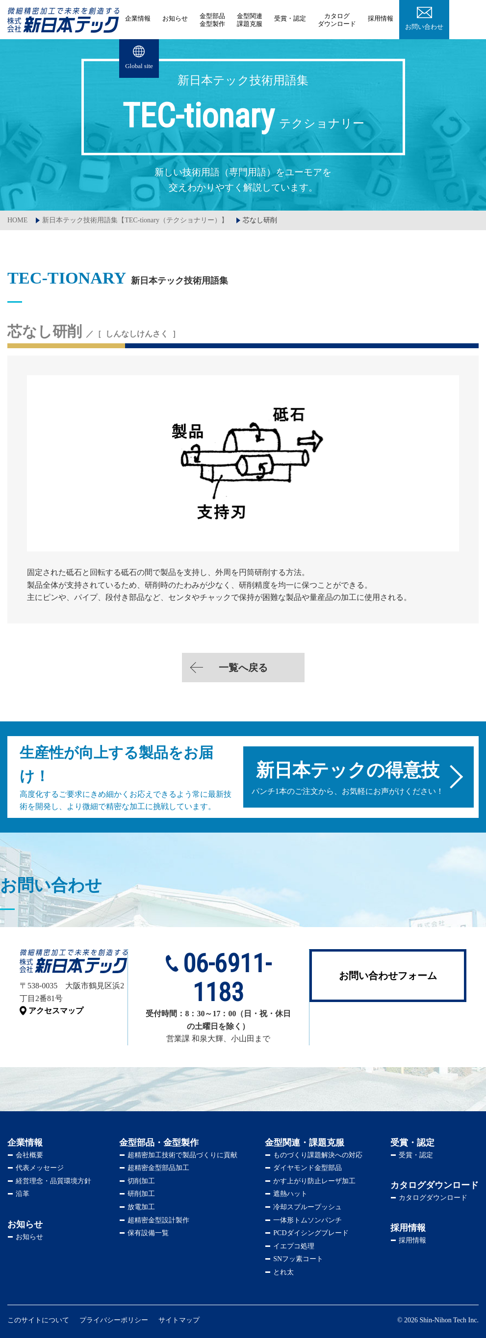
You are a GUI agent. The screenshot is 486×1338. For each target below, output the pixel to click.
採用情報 (380, 18)
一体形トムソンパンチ (307, 1220)
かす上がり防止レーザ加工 (314, 1181)
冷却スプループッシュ (307, 1207)
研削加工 (141, 1193)
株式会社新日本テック (63, 19)
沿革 (22, 1193)
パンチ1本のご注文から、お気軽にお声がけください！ (346, 777)
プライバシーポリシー (113, 1320)
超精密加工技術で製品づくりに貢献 (182, 1155)
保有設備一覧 (148, 1233)
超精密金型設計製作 (158, 1220)
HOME (17, 220)
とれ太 (283, 1272)
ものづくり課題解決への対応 (317, 1155)
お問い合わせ (424, 26)
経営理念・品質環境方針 (53, 1181)
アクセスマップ (55, 1010)
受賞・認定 (290, 18)
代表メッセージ (40, 1167)
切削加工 (141, 1181)
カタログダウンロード (433, 1197)
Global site (139, 66)
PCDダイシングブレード (310, 1233)
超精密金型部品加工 (158, 1167)
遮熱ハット (290, 1193)
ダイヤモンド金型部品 (307, 1167)
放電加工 (141, 1207)
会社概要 (29, 1155)
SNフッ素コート (298, 1259)
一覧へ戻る (243, 667)
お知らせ (175, 18)
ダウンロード (337, 19)
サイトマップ (179, 1320)
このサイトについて (38, 1320)
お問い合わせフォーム (388, 975)
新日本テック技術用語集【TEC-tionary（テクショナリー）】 (135, 220)
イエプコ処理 (293, 1246)
